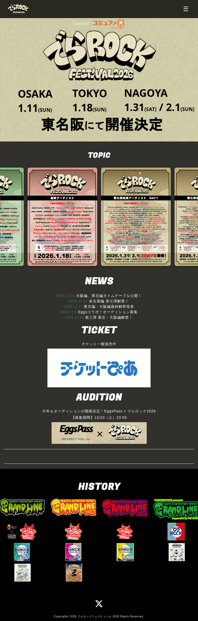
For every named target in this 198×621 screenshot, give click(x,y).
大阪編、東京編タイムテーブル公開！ (109, 296)
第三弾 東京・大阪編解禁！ (109, 317)
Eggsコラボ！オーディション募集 (108, 312)
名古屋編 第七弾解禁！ (109, 301)
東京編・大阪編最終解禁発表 (109, 306)
